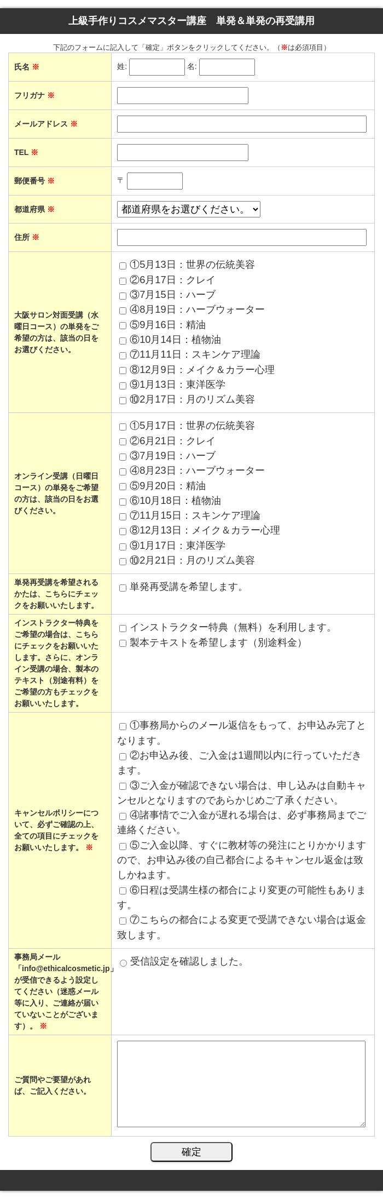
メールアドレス (46, 123)
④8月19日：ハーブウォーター (197, 309)
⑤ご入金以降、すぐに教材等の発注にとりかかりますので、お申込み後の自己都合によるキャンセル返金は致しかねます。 (241, 860)
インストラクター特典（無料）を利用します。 (233, 627)
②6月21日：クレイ (172, 440)
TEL (26, 152)
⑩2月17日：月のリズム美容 (192, 399)
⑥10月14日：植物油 (175, 339)
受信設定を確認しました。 (189, 961)
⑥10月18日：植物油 (175, 500)
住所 (26, 237)
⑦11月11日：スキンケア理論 (195, 354)
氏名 (26, 66)
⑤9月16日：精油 (167, 324)
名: (192, 66)
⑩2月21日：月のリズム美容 (192, 560)
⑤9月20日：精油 (167, 485)
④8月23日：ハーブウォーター (197, 470)
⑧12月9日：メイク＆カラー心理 (202, 369)
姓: (122, 66)
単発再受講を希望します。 (189, 586)
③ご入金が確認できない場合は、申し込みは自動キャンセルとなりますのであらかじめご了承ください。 (241, 793)
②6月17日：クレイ (172, 279)
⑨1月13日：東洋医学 (177, 384)
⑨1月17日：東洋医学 (177, 545)
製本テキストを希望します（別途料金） (218, 642)
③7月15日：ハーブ (172, 294)
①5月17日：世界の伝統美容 (192, 425)
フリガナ (34, 95)
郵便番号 (34, 180)
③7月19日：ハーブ (172, 455)
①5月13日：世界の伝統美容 (192, 264)
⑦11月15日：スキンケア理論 (195, 515)
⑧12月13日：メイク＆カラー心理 (205, 530)
